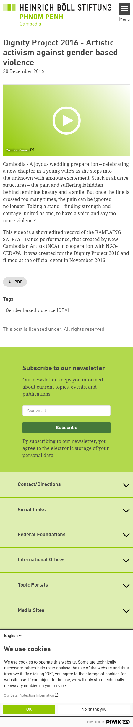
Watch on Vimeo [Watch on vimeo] (18, 150)
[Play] (68, 120)
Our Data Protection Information (29, 695)
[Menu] (124, 9)
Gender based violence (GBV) (37, 310)
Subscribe (66, 427)
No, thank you (94, 709)
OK (29, 709)
